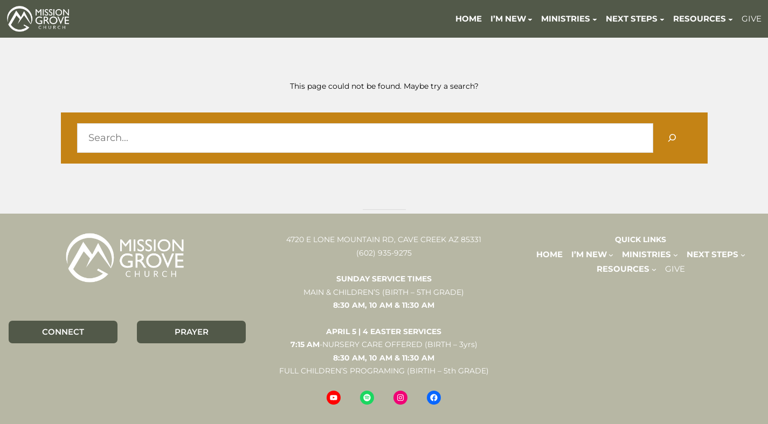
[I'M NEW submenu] (530, 18)
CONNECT (63, 332)
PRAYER (192, 332)
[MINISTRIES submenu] (594, 18)
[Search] (672, 138)
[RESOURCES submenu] (730, 18)
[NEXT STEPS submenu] (662, 18)
